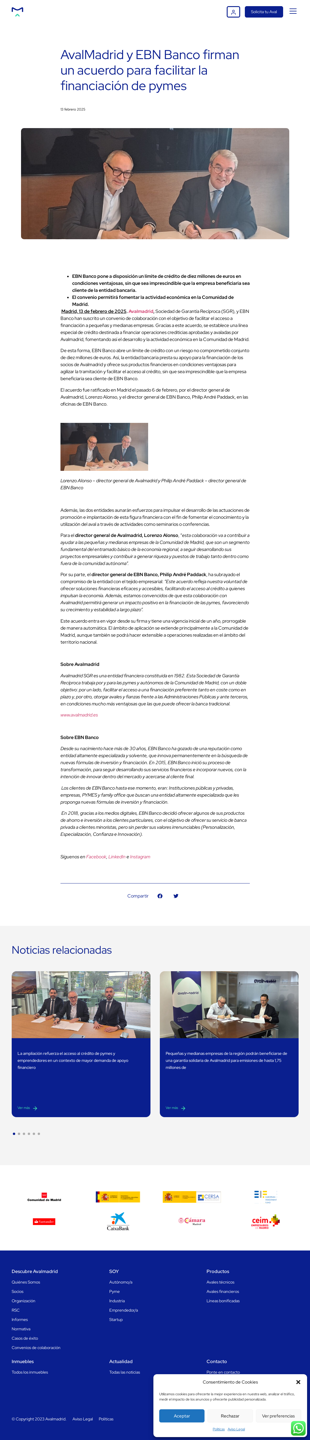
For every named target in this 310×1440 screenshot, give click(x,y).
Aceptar (182, 1416)
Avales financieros (223, 1291)
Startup (116, 1319)
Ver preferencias (278, 1416)
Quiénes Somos (26, 1282)
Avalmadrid (141, 311)
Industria (117, 1300)
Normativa (21, 1329)
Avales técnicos (220, 1282)
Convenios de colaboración (36, 1347)
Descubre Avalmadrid (35, 1271)
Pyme (114, 1291)
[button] (298, 1382)
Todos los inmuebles (30, 1372)
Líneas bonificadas (223, 1300)
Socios (17, 1291)
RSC (16, 1310)
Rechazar (230, 1416)
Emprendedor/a (123, 1310)
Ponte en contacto (223, 1372)
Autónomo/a (120, 1282)
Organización (23, 1300)
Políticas (106, 1419)
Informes (20, 1319)
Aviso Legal (236, 1429)
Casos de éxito (25, 1338)
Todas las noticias (124, 1372)
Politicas (219, 1429)
